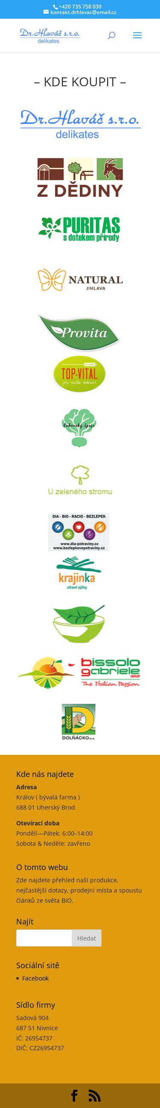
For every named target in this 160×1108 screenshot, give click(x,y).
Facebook (35, 978)
